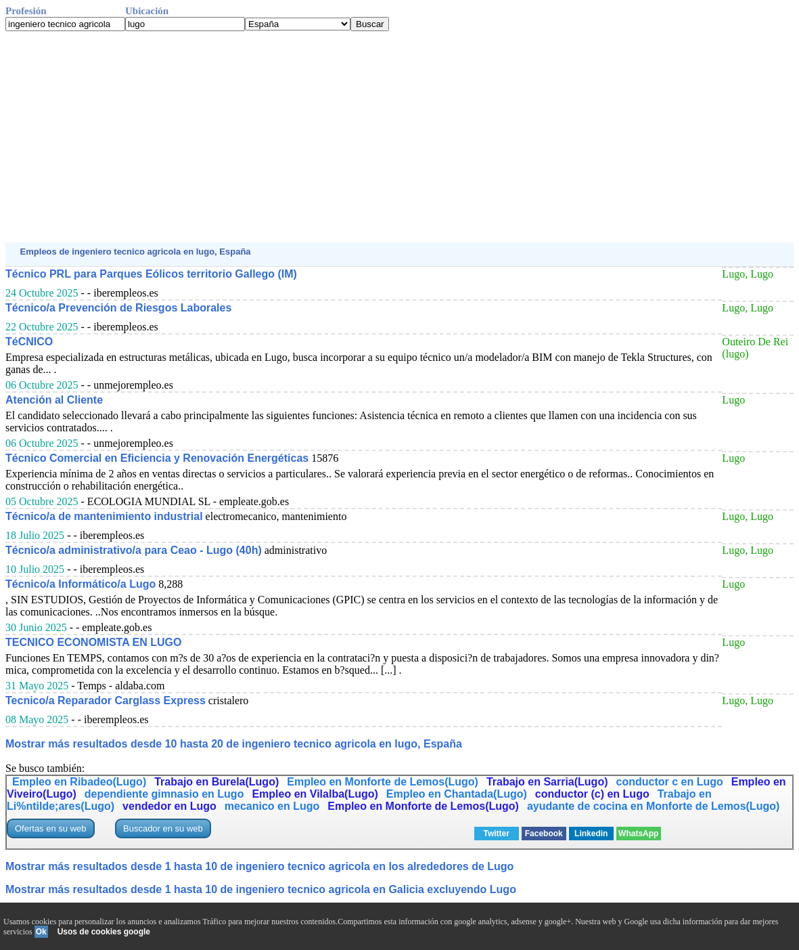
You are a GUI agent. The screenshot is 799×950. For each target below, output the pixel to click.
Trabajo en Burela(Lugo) (216, 781)
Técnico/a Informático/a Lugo (80, 584)
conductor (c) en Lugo (592, 794)
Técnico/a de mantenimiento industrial (104, 516)
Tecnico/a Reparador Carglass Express (105, 700)
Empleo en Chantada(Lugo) (456, 794)
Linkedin (591, 833)
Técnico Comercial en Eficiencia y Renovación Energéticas (157, 458)
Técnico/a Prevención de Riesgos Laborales (118, 308)
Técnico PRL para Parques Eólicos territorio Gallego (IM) (151, 274)
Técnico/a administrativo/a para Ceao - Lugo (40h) (133, 550)
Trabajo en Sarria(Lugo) (547, 781)
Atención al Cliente (54, 400)
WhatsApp (638, 833)
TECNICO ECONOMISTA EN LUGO (93, 642)
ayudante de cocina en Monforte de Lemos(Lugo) (653, 806)
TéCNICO (29, 341)
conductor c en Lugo (669, 781)
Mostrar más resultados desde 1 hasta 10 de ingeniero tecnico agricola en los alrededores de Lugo (259, 866)
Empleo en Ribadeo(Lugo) (79, 781)
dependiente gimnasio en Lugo (164, 794)
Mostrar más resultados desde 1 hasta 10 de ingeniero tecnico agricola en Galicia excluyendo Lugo (260, 889)
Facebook (544, 833)
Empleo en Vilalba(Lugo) (315, 794)
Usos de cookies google (104, 931)
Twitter (496, 833)
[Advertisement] (399, 137)
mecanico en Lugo (272, 806)
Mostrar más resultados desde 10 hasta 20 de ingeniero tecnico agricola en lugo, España (233, 744)
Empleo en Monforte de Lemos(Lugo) (382, 781)
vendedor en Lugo (169, 806)
